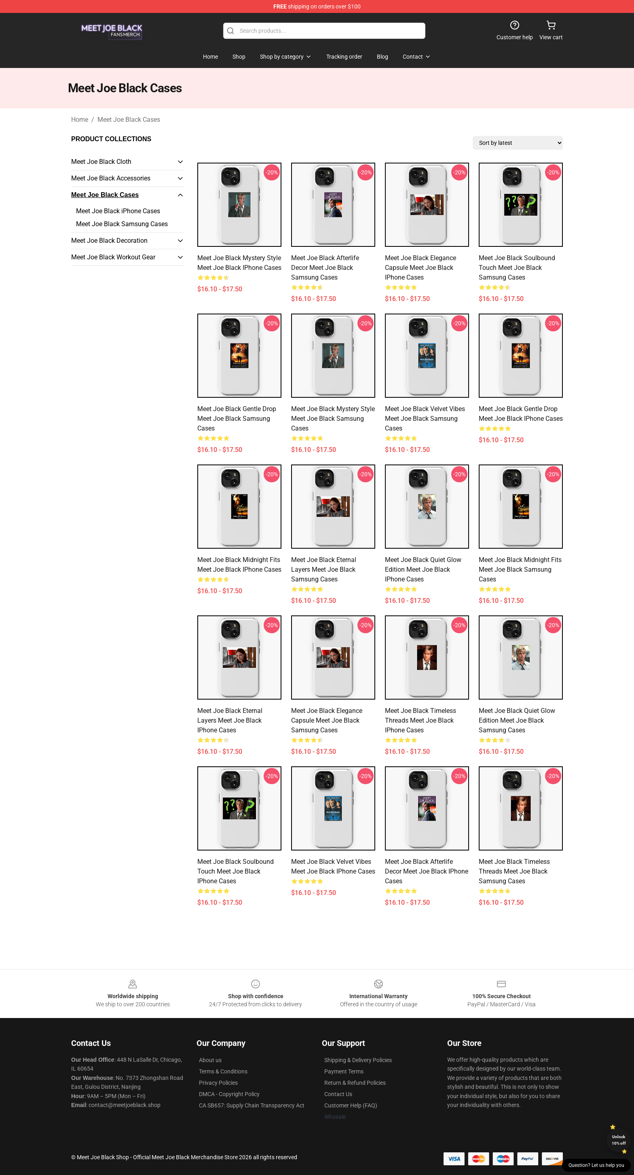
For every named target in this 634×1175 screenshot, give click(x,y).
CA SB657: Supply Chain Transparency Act (251, 1105)
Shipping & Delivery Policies (358, 1060)
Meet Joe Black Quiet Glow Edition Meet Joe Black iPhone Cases (423, 569)
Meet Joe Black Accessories (110, 178)
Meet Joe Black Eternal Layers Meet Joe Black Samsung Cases (323, 569)
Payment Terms (343, 1071)
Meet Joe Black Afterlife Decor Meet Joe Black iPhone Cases (426, 871)
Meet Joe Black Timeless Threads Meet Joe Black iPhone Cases (420, 720)
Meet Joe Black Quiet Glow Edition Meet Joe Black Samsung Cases (517, 720)
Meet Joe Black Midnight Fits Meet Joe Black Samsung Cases (520, 569)
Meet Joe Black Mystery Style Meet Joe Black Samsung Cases (333, 418)
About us (210, 1060)
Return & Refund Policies (355, 1083)
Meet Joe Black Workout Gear (113, 257)
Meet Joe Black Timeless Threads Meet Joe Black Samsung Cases (514, 871)
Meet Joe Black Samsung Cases (122, 224)
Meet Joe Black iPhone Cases (118, 211)
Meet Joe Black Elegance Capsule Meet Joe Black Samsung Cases (326, 720)
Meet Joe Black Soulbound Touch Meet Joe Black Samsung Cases (517, 267)
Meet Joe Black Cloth (101, 161)
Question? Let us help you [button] (596, 1165)
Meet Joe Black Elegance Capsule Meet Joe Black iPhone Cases (420, 267)
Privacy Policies (218, 1083)
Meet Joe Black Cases (128, 119)
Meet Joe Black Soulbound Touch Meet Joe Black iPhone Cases (235, 871)
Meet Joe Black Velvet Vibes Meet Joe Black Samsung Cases (425, 418)
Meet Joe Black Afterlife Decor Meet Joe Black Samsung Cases (325, 267)
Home (79, 119)
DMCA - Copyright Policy (229, 1094)
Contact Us (338, 1094)
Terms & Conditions (223, 1071)
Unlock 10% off (619, 1140)
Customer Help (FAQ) (350, 1105)
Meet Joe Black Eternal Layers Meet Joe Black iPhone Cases (229, 720)
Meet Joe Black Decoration (109, 240)
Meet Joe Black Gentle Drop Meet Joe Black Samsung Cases (236, 418)
